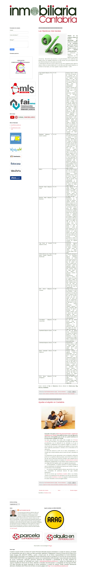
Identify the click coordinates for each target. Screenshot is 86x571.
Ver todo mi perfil (13, 528)
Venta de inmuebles (71, 393)
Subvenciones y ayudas (72, 484)
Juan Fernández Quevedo (24, 510)
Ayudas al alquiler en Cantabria (51, 402)
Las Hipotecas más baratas (50, 31)
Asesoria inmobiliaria (54, 484)
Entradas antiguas (73, 490)
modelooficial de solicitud (72, 460)
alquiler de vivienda (46, 484)
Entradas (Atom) (47, 492)
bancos (44, 393)
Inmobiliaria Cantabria (54, 393)
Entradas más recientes (43, 490)
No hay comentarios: (62, 391)
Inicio (59, 490)
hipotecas (47, 393)
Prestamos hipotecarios (63, 393)
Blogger (50, 545)
